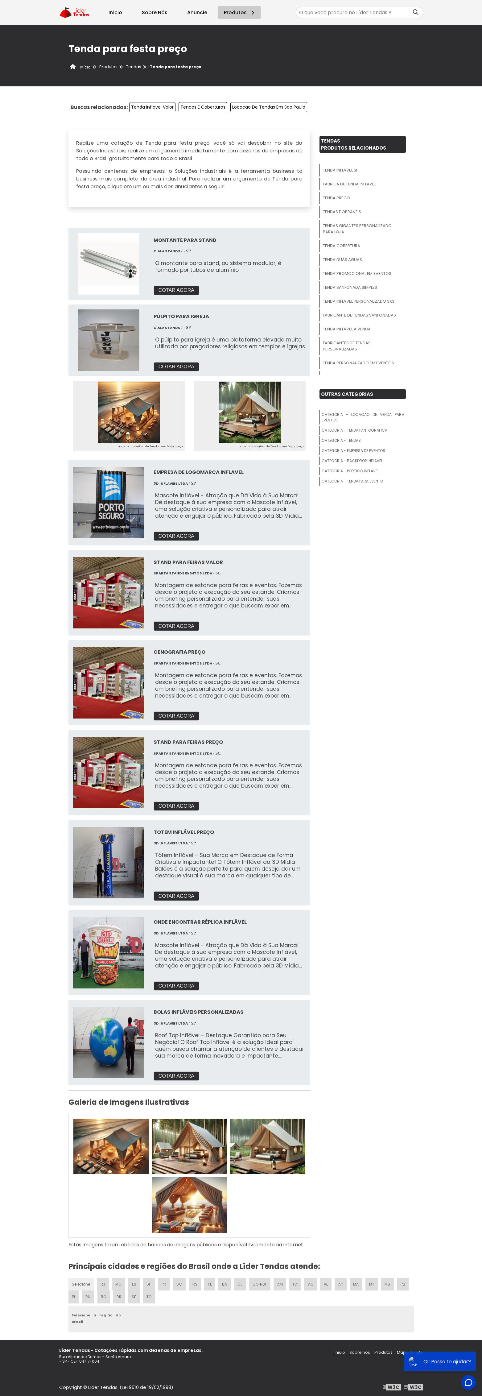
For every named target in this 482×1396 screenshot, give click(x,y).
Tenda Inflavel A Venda (347, 329)
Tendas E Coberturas (202, 107)
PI (73, 1296)
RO (103, 1296)
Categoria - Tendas (341, 440)
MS (389, 1283)
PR (164, 1283)
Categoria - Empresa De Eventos (353, 450)
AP (342, 1283)
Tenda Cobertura (341, 246)
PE (210, 1283)
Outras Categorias (347, 394)
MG (119, 1283)
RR (119, 1296)
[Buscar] (415, 12)
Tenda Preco (336, 198)
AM (281, 1283)
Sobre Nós (154, 12)
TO (149, 1296)
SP (149, 1283)
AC (312, 1283)
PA (296, 1283)
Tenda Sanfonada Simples (350, 287)
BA (225, 1283)
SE (134, 1296)
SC (180, 1283)
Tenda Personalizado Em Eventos (358, 363)
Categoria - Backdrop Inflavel (352, 460)
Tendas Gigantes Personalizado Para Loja (357, 229)
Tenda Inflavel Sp (341, 170)
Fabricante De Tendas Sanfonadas (359, 315)
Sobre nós (359, 1351)
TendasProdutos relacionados (353, 144)
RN (87, 1296)
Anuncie (197, 12)
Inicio (340, 1351)
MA (357, 1283)
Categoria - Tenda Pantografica (354, 430)
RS (195, 1283)
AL (327, 1283)
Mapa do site (410, 1351)
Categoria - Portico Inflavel (350, 471)
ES (135, 1283)
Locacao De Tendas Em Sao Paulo (268, 107)
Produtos (240, 12)
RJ (103, 1283)
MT (373, 1283)
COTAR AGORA (176, 290)
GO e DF (260, 1283)
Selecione (81, 1283)
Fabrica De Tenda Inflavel (349, 184)
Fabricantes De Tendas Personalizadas (347, 346)
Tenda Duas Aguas (342, 260)
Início (115, 12)
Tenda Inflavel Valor (152, 107)
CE (240, 1283)
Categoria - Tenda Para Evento (352, 481)
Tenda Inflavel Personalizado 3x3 (358, 301)
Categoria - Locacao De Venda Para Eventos (363, 417)
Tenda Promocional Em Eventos (357, 273)
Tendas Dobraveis (342, 212)
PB (404, 1283)
